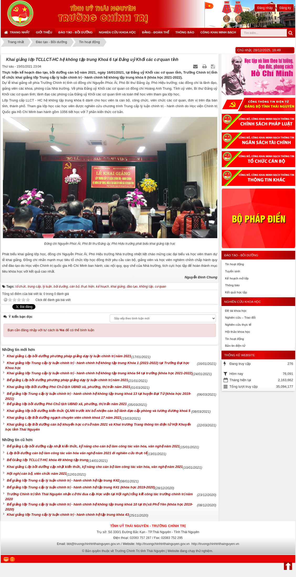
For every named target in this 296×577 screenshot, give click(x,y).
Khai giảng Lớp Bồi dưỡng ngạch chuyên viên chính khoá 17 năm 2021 (64, 418)
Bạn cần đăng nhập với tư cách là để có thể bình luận (51, 330)
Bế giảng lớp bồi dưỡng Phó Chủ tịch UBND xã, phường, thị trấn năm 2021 (67, 404)
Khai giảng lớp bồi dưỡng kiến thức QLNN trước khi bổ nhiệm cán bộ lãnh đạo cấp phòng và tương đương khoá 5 (99, 411)
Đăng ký (285, 8)
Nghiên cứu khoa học (117, 32)
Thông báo (185, 32)
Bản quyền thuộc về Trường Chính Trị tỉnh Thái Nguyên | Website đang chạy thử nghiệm (148, 551)
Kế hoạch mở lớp (237, 278)
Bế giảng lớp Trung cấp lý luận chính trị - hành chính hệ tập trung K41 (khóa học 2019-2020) (81, 487)
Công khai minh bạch (218, 32)
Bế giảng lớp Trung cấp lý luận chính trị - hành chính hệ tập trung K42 (63, 480)
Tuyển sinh (232, 271)
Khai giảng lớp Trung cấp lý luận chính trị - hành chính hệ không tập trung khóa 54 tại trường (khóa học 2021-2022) (100, 373)
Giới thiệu (44, 32)
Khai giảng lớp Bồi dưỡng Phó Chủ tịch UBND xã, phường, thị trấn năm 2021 (68, 387)
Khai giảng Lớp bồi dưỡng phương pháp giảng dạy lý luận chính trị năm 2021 (69, 356)
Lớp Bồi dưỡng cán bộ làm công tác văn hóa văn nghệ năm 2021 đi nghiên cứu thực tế (77, 453)
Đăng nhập (265, 8)
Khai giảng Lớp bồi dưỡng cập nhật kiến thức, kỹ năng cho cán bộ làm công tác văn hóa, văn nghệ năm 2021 (95, 467)
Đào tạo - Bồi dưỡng (75, 32)
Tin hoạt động (234, 264)
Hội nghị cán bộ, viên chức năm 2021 (37, 474)
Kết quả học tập (236, 292)
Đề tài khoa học (235, 310)
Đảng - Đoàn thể (155, 32)
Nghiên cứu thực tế (238, 324)
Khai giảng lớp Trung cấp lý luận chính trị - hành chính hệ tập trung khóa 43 (68, 515)
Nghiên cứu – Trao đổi (240, 317)
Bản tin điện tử (235, 345)
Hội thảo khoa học (237, 331)
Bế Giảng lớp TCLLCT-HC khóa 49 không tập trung (47, 460)
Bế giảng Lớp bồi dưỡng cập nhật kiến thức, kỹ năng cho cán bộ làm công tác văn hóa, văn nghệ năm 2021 (93, 446)
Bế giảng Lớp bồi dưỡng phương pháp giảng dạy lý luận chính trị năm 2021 (67, 380)
